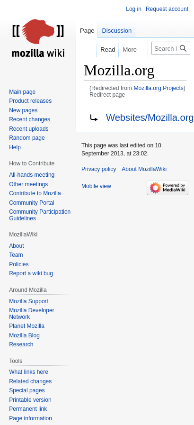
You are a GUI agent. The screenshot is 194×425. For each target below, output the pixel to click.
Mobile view (96, 186)
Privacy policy (98, 169)
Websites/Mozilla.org (150, 117)
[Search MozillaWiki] (170, 48)
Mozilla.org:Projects (158, 88)
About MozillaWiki (144, 169)
